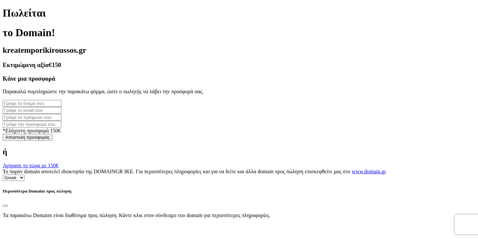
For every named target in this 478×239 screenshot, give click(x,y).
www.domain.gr (369, 171)
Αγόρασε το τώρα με (30, 165)
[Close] (5, 206)
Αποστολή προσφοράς (27, 137)
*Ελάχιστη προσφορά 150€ (32, 130)
